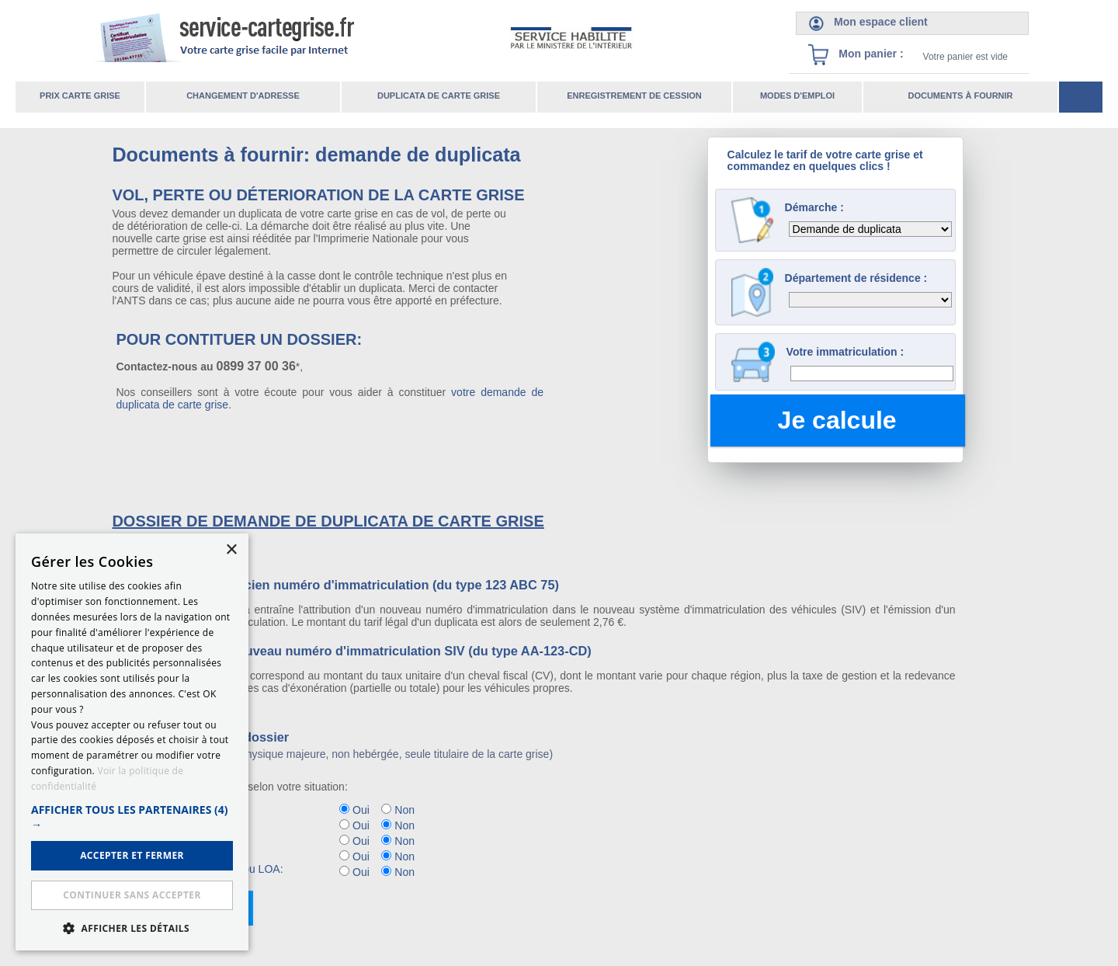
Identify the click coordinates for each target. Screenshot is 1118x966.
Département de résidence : (856, 278)
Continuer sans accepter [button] (131, 895)
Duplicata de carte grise (438, 95)
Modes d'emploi (797, 95)
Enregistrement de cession (634, 95)
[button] (132, 817)
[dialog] (132, 741)
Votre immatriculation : (845, 352)
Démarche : (814, 207)
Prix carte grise (80, 95)
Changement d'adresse (243, 95)
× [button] (231, 550)
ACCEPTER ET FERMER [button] (132, 855)
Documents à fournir (960, 95)
